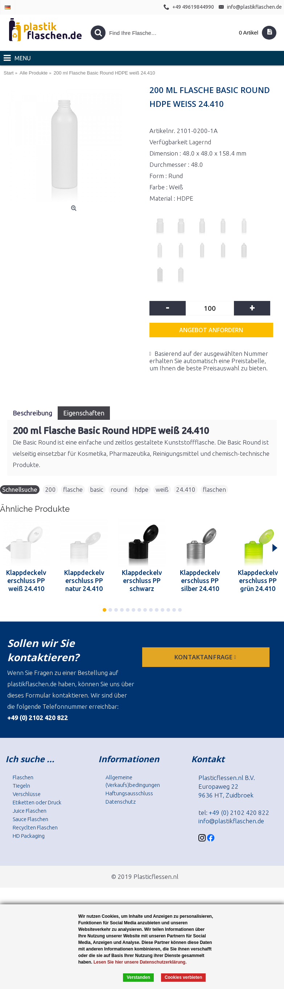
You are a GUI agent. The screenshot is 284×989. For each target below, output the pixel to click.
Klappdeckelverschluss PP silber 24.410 (200, 580)
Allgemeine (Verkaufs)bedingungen (133, 781)
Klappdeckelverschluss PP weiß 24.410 (26, 580)
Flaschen (23, 777)
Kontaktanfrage (205, 657)
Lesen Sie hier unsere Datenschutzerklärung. (140, 962)
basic (96, 489)
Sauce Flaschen (30, 819)
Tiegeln (21, 786)
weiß (162, 489)
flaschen (214, 489)
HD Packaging (29, 836)
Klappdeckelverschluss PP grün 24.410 (258, 580)
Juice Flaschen (29, 811)
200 (50, 489)
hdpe (141, 489)
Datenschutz (121, 802)
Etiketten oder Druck (37, 802)
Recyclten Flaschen (35, 827)
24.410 (185, 489)
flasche (73, 489)
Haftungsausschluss (129, 793)
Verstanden (138, 977)
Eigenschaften (83, 413)
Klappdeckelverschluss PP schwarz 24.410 (142, 580)
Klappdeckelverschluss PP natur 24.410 (84, 580)
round (119, 489)
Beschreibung (32, 413)
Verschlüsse (27, 794)
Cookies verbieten (183, 977)
